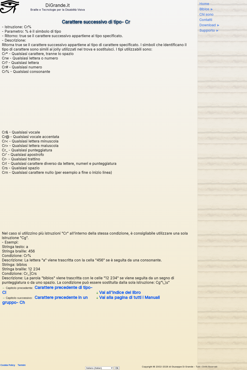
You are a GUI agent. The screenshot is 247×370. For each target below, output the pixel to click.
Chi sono (206, 14)
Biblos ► (206, 9)
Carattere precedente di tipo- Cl (47, 290)
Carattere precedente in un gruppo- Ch (45, 300)
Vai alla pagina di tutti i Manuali (129, 297)
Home (204, 4)
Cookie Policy (7, 365)
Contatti (205, 20)
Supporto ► (209, 30)
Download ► (209, 25)
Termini (21, 365)
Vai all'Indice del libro (120, 292)
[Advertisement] (96, 101)
